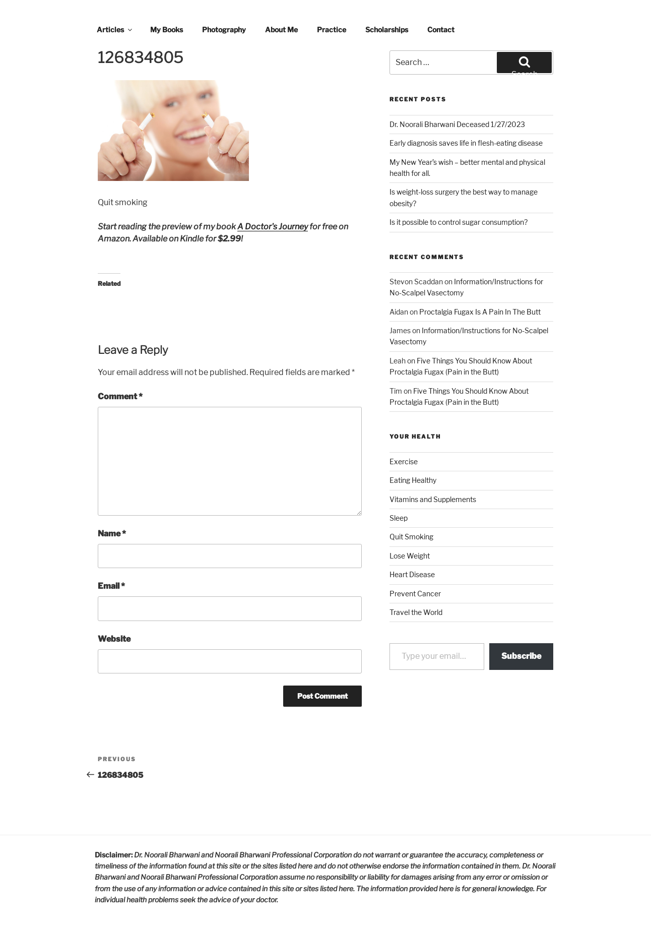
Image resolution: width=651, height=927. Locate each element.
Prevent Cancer (415, 593)
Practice (331, 29)
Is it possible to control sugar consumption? (458, 222)
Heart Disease (412, 574)
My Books (166, 29)
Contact (440, 29)
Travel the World (415, 612)
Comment (120, 396)
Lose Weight (409, 555)
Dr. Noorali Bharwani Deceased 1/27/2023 (457, 124)
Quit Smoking (411, 536)
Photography (224, 29)
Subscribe (521, 656)
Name (112, 533)
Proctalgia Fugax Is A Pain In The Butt (480, 311)
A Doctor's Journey (272, 226)
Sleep (398, 518)
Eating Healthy (412, 480)
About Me (281, 29)
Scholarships (386, 29)
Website (114, 639)
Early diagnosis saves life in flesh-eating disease (466, 143)
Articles (115, 29)
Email (111, 586)
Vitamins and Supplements (432, 499)
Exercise (403, 461)
